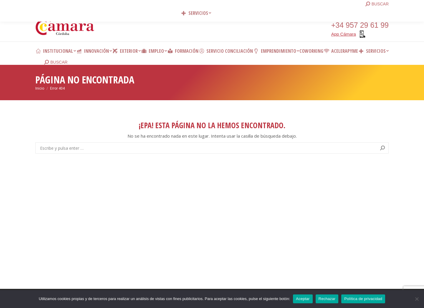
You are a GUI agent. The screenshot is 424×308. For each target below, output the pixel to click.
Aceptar (303, 299)
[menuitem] (55, 51)
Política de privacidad (363, 299)
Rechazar (327, 299)
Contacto (123, 6)
